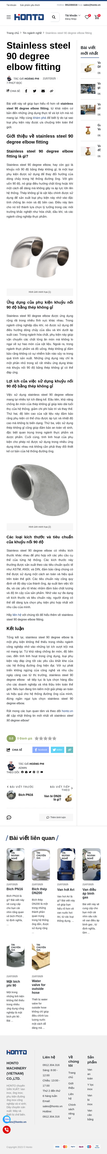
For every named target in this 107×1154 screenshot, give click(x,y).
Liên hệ (70, 1096)
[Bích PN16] (16, 864)
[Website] (26, 772)
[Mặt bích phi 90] (16, 956)
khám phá (40, 117)
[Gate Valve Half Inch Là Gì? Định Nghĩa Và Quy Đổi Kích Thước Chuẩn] (88, 130)
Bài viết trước (20, 786)
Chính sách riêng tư (71, 1111)
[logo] (29, 17)
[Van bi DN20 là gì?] (88, 68)
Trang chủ (71, 1075)
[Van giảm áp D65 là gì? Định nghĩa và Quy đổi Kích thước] (88, 89)
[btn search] (53, 17)
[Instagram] (38, 772)
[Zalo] (6, 1119)
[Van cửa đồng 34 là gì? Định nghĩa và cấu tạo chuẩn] (88, 151)
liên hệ (17, 614)
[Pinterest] (34, 772)
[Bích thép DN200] (41, 864)
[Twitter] (30, 772)
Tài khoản (11, 5)
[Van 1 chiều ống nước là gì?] (88, 109)
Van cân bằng (90, 1115)
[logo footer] (17, 1052)
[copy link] (51, 91)
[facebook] (22, 772)
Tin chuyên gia (41, 855)
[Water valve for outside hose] (41, 956)
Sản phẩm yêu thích (30, 5)
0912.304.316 (51, 1064)
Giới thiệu (71, 1085)
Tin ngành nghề (15, 856)
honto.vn (67, 711)
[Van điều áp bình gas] (92, 864)
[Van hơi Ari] (66, 864)
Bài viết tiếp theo (61, 788)
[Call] (6, 1130)
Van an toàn (90, 1074)
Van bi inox (89, 1100)
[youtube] (42, 772)
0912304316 (71, 5)
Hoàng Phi (31, 78)
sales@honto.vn (91, 5)
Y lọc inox (90, 1087)
